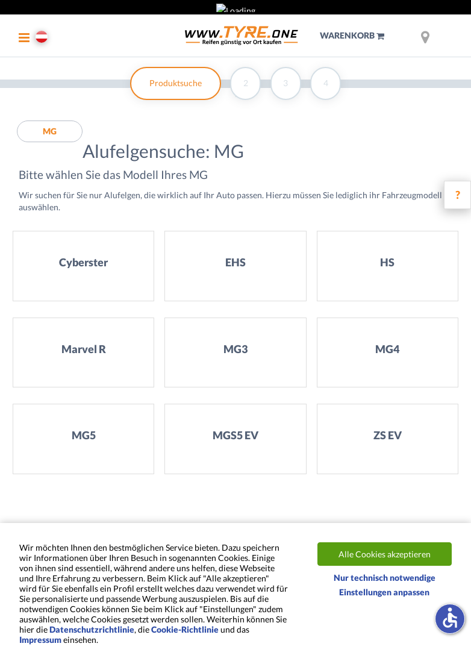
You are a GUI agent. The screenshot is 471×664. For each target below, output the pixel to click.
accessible (450, 618)
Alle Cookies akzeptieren (384, 554)
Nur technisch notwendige (384, 577)
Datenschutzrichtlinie (91, 629)
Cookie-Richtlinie (185, 629)
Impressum (40, 639)
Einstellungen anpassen (384, 592)
